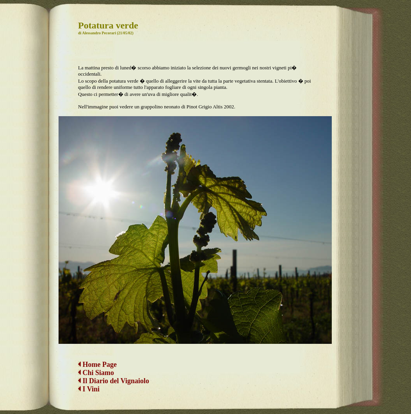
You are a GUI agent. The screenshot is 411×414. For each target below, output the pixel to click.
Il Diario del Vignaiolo (113, 375)
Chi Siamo (98, 366)
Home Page (97, 358)
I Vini (89, 383)
